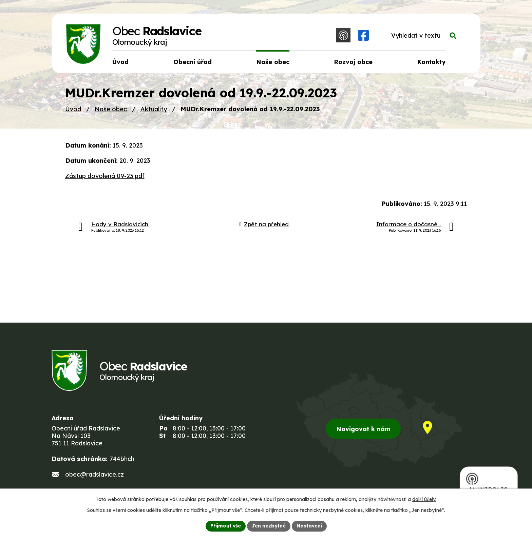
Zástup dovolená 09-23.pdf (105, 176)
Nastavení (309, 526)
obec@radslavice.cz (94, 474)
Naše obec (111, 109)
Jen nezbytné (269, 526)
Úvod (73, 109)
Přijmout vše (225, 526)
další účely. (424, 499)
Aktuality (153, 109)
